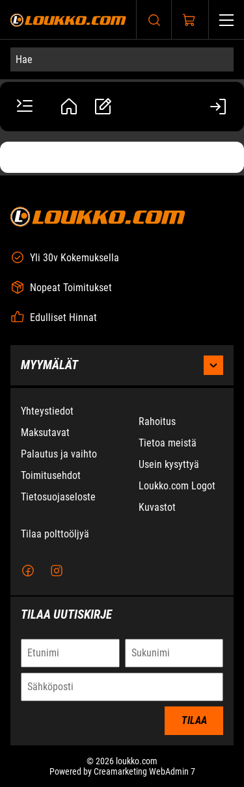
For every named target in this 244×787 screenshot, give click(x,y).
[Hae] (122, 59)
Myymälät (122, 366)
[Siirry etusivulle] (68, 20)
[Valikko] (226, 20)
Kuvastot (157, 508)
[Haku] (154, 20)
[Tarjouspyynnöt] (102, 106)
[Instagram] (56, 571)
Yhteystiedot (47, 412)
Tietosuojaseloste (58, 497)
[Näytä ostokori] (189, 20)
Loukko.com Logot (177, 486)
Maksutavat (45, 433)
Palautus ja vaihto (59, 454)
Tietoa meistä (168, 443)
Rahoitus (157, 422)
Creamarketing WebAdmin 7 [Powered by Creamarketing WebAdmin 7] (144, 772)
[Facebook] (28, 571)
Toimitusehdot (51, 476)
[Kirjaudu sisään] (219, 106)
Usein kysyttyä (169, 465)
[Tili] (69, 106)
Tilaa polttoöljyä (55, 534)
